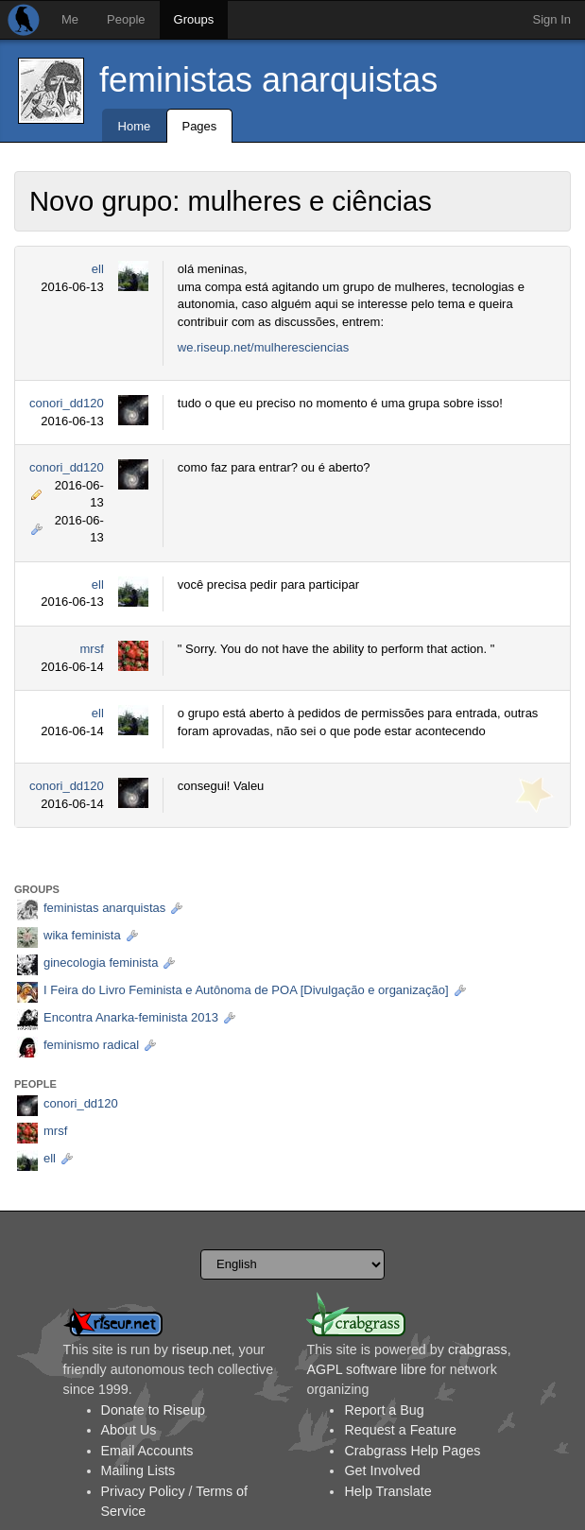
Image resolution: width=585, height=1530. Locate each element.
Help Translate (387, 1491)
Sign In (552, 19)
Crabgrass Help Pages (412, 1450)
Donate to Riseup (153, 1410)
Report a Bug (383, 1410)
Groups (194, 19)
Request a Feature (400, 1429)
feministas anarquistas (268, 79)
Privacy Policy (143, 1491)
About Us (129, 1429)
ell (98, 269)
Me (69, 19)
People (126, 19)
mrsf (92, 649)
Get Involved (382, 1470)
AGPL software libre (366, 1369)
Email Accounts (147, 1450)
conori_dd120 (66, 403)
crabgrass (478, 1349)
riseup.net (202, 1349)
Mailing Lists (138, 1470)
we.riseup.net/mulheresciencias (263, 347)
